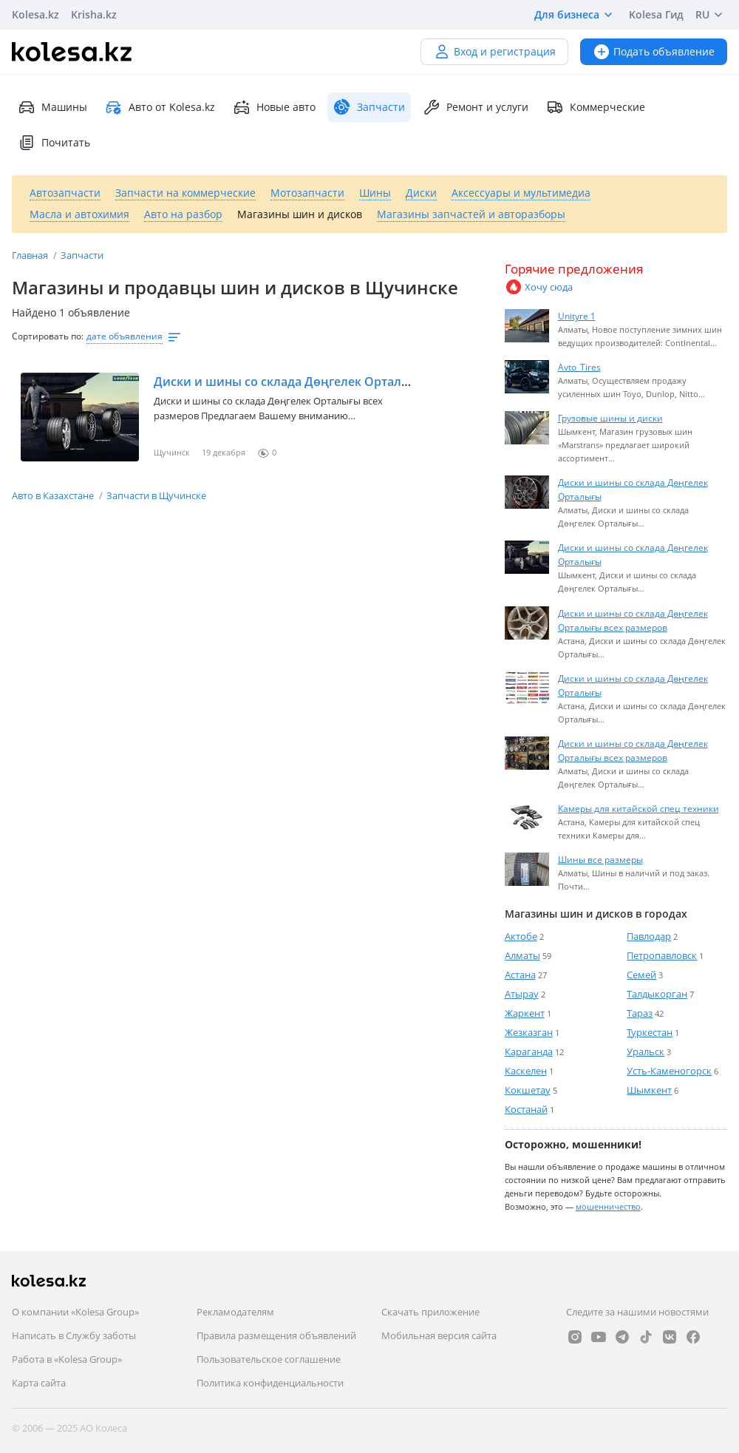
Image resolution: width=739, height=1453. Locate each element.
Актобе (521, 936)
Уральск (645, 1051)
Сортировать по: (48, 336)
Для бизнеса (575, 15)
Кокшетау (528, 1090)
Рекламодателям (235, 1311)
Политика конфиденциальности (270, 1382)
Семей (641, 974)
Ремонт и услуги (475, 107)
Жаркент (525, 1013)
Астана (520, 974)
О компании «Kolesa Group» (75, 1311)
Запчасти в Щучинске (156, 495)
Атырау (522, 993)
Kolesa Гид (656, 14)
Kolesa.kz (35, 14)
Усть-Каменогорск (669, 1070)
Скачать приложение (430, 1311)
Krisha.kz (94, 14)
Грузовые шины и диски (610, 418)
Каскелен (526, 1070)
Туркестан (649, 1032)
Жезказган (529, 1032)
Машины (52, 107)
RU (711, 15)
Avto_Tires (579, 367)
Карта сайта (39, 1382)
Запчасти (82, 255)
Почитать (54, 143)
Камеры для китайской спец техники (638, 808)
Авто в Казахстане (54, 495)
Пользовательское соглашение (269, 1359)
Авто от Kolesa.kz (160, 107)
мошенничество (608, 1206)
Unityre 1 (577, 316)
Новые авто (274, 107)
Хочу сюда (539, 287)
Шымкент (649, 1090)
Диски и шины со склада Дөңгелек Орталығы (290, 381)
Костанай (526, 1109)
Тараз (640, 1013)
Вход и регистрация (494, 51)
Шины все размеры (600, 859)
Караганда (529, 1051)
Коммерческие (595, 107)
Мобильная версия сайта (439, 1335)
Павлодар (649, 936)
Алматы (522, 955)
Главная (31, 255)
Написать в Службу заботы (74, 1335)
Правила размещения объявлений (276, 1335)
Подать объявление (654, 51)
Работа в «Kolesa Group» (67, 1359)
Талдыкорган (657, 993)
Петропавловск (662, 955)
